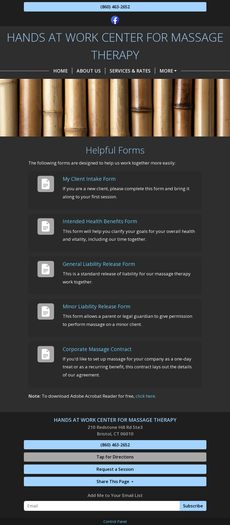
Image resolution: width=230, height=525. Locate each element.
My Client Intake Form (89, 178)
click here (145, 396)
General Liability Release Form (99, 263)
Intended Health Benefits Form (100, 221)
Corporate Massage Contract (97, 349)
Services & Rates (132, 71)
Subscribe (193, 506)
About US (91, 71)
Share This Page (113, 481)
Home (62, 71)
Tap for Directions (115, 457)
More (166, 71)
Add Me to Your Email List (115, 495)
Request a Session (115, 469)
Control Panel (115, 521)
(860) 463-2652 (115, 7)
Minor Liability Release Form (96, 306)
